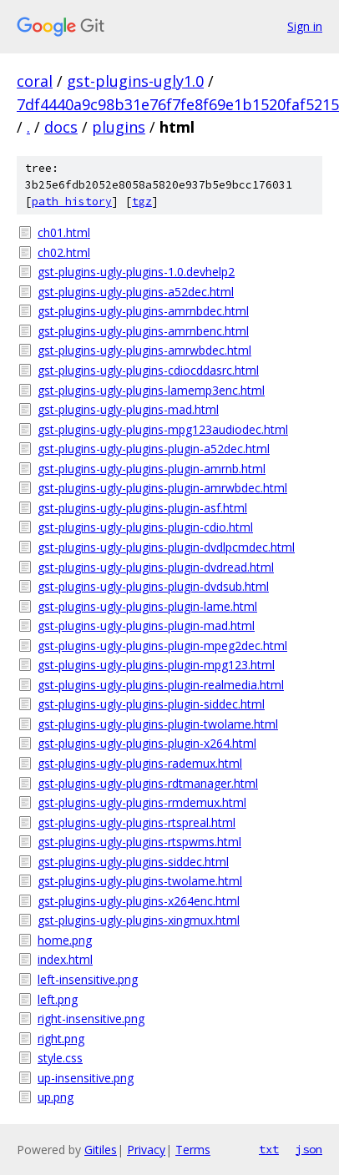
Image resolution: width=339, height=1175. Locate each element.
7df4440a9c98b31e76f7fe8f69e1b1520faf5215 (178, 104)
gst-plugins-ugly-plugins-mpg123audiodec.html (163, 429)
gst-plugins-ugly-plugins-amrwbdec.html (144, 350)
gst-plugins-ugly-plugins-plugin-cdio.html (145, 527)
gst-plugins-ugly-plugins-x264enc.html (139, 901)
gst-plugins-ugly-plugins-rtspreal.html (136, 822)
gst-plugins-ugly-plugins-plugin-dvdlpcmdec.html (166, 547)
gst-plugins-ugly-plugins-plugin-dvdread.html (156, 567)
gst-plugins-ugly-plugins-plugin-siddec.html (151, 704)
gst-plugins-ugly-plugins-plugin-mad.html (146, 625)
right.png (61, 1038)
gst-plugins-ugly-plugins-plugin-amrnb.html (152, 469)
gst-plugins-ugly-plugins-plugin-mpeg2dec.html (162, 645)
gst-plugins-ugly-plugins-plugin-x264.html (147, 743)
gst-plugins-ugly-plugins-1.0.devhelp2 (136, 272)
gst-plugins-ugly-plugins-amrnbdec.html (143, 311)
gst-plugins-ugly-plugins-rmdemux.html (142, 802)
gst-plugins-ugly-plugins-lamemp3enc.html (151, 390)
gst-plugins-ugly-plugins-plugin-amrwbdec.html (162, 488)
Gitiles (100, 1149)
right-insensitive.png (91, 1018)
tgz (142, 201)
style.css (60, 1058)
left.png (58, 999)
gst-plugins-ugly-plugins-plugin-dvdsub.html (153, 586)
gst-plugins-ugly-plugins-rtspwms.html (139, 842)
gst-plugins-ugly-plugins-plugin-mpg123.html (156, 665)
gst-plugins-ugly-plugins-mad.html (128, 409)
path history (72, 201)
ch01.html (64, 232)
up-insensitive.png (86, 1078)
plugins (118, 127)
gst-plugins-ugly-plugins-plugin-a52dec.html (154, 448)
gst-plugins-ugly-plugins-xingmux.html (139, 920)
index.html (65, 959)
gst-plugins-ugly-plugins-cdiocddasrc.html (148, 370)
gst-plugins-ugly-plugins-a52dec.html (136, 292)
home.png (65, 940)
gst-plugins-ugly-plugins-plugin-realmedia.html (161, 685)
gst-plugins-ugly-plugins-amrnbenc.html (143, 331)
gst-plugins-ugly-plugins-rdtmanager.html (148, 783)
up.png (55, 1097)
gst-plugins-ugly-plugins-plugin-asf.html (142, 508)
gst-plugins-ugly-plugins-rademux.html (140, 763)
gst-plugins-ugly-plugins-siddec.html (133, 862)
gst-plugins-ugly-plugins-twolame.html (140, 881)
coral (35, 81)
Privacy (146, 1149)
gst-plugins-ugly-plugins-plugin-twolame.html (158, 724)
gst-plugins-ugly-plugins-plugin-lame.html (147, 606)
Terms (192, 1149)
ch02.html (64, 252)
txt (269, 1149)
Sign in (304, 26)
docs (61, 127)
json (309, 1149)
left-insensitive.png (88, 979)
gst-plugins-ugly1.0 (135, 81)
